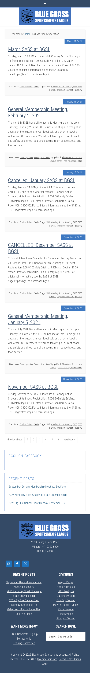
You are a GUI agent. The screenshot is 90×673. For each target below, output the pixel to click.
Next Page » (69, 439)
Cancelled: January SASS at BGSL (41, 180)
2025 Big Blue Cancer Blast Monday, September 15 (37, 503)
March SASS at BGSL (29, 49)
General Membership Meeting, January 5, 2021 (38, 319)
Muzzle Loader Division (65, 605)
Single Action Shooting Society (69, 90)
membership (76, 161)
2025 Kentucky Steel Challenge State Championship (38, 494)
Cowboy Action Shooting (61, 86)
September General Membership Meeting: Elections (37, 486)
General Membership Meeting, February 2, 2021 (38, 112)
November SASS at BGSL (33, 387)
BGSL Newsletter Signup (24, 634)
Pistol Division (66, 609)
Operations (45, 157)
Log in (45, 663)
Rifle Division (66, 614)
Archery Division (66, 586)
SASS (75, 86)
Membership (24, 638)
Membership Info (47, 659)
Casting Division (66, 595)
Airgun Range (65, 582)
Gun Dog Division (66, 600)
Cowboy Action (26, 86)
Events (36, 86)
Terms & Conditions (70, 659)
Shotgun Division (66, 618)
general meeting (63, 161)
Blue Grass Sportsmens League (45, 16)
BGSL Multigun (66, 591)
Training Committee (24, 643)
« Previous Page (14, 439)
